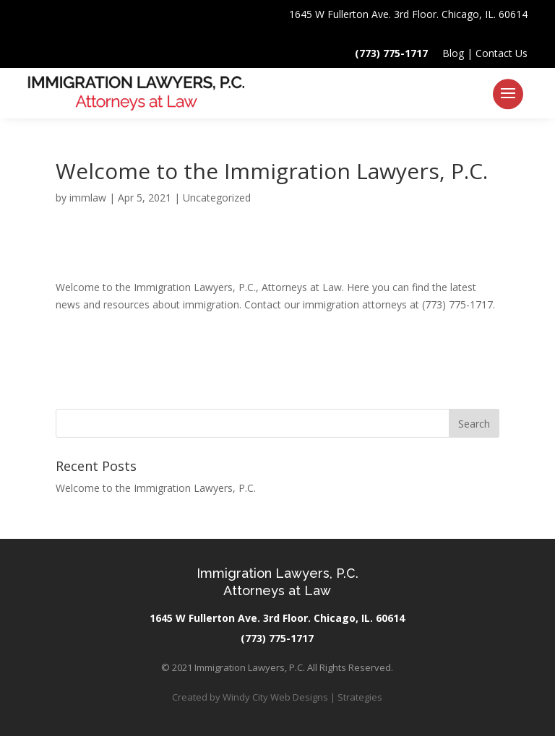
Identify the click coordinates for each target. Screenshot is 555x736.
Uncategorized (217, 197)
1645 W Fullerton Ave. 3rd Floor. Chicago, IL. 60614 (408, 14)
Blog (453, 53)
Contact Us (502, 53)
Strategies (359, 696)
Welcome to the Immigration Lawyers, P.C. (156, 488)
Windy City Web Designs (275, 696)
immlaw (87, 197)
